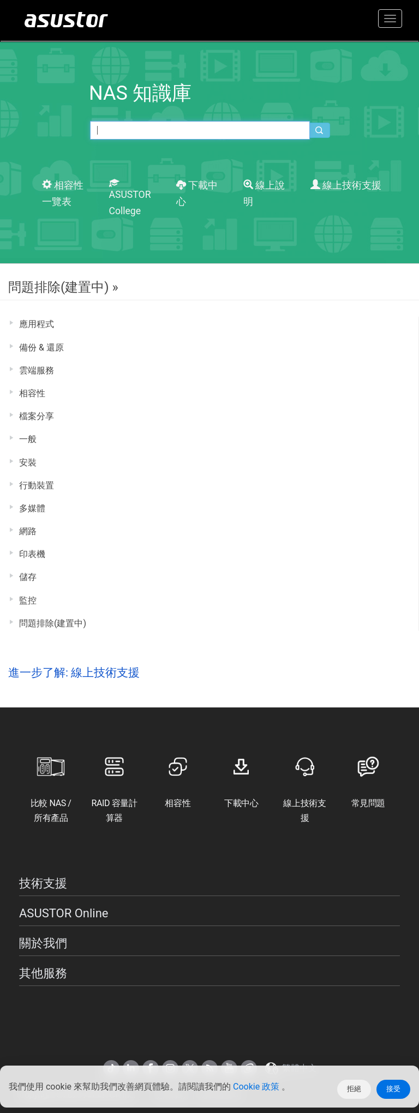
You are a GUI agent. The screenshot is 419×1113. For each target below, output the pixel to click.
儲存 (28, 577)
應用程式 (36, 324)
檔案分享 (36, 416)
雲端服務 (36, 370)
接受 (393, 1089)
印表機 (32, 554)
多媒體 (32, 508)
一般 (28, 439)
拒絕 (354, 1089)
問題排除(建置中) (52, 623)
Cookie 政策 (257, 1086)
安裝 (28, 462)
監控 (28, 600)
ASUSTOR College (130, 197)
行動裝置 (36, 485)
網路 (28, 531)
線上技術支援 (345, 185)
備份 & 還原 (41, 347)
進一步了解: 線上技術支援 (74, 672)
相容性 (32, 393)
